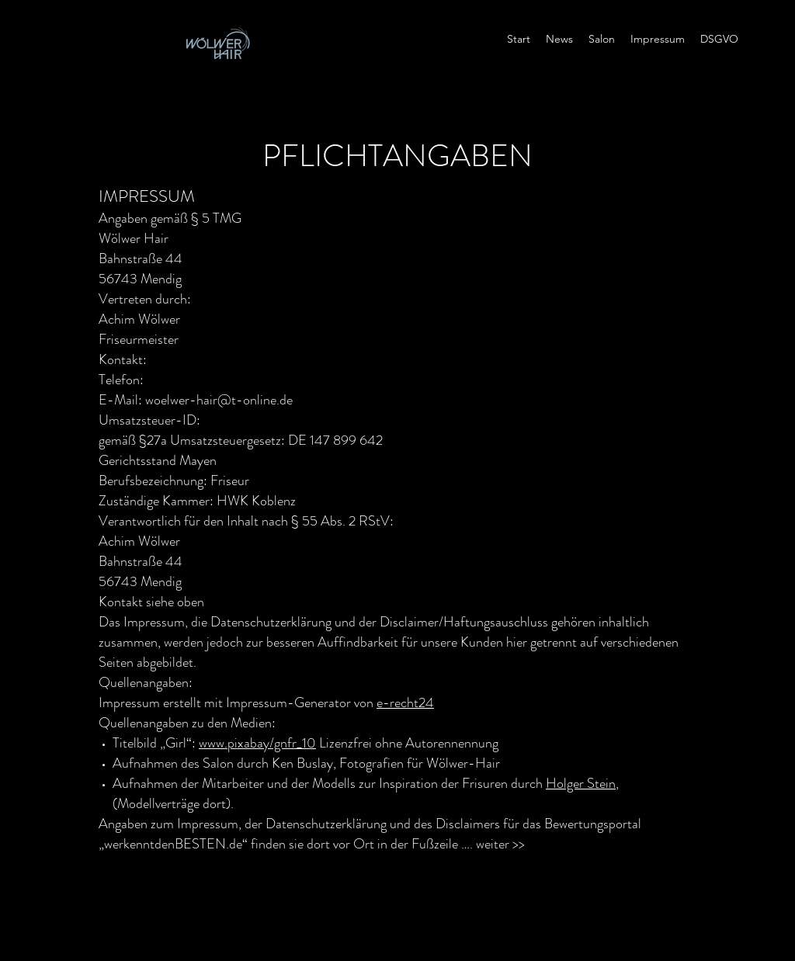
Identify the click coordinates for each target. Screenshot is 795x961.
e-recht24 (405, 702)
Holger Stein (581, 783)
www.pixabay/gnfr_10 (257, 743)
